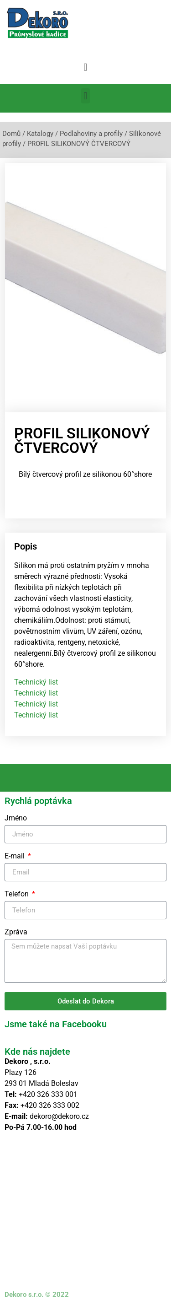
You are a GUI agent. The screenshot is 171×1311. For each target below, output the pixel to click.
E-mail (15, 856)
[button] (85, 67)
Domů (11, 133)
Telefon (18, 894)
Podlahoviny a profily (91, 133)
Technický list (36, 682)
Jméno (16, 818)
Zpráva (16, 932)
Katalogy (40, 133)
